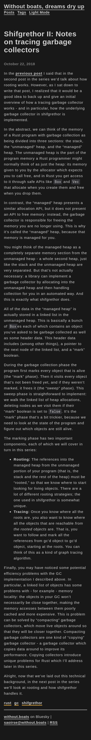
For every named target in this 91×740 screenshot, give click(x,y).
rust (7, 703)
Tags (21, 12)
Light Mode (39, 12)
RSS (54, 722)
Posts (9, 12)
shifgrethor (32, 703)
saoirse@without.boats (25, 722)
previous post (29, 73)
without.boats (16, 717)
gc (16, 703)
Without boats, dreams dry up (44, 6)
